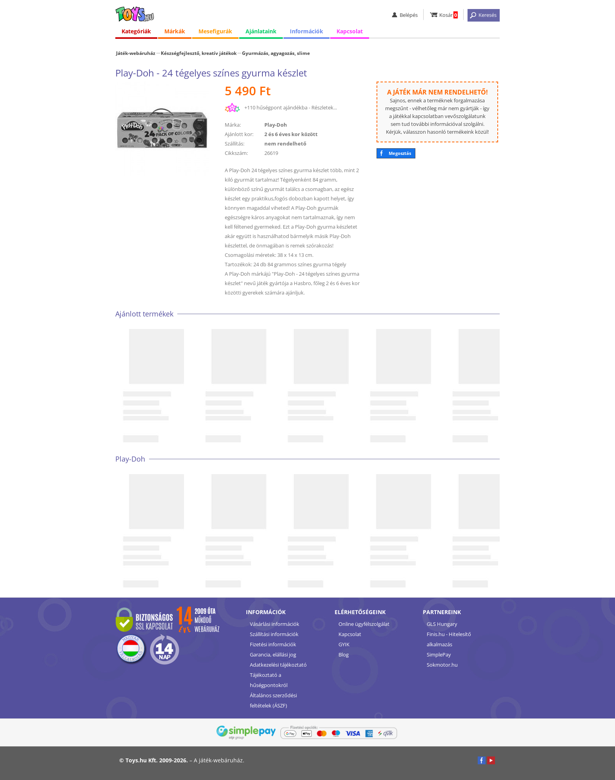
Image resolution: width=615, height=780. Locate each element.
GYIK (343, 644)
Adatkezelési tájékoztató (278, 664)
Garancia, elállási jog (273, 654)
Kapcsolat (350, 31)
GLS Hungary (442, 623)
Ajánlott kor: (239, 134)
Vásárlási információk (274, 623)
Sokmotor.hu (442, 664)
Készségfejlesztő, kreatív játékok (199, 53)
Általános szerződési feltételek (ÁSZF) (273, 700)
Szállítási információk (274, 634)
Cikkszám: (236, 152)
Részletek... (324, 107)
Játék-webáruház (135, 53)
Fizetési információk (273, 644)
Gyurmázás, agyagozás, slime (276, 53)
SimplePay (439, 654)
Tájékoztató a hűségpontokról (268, 680)
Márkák (174, 31)
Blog (343, 654)
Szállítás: (234, 143)
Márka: (233, 124)
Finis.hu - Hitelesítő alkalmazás (449, 639)
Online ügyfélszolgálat (363, 623)
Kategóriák (136, 31)
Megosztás (400, 153)
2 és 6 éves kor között (291, 134)
